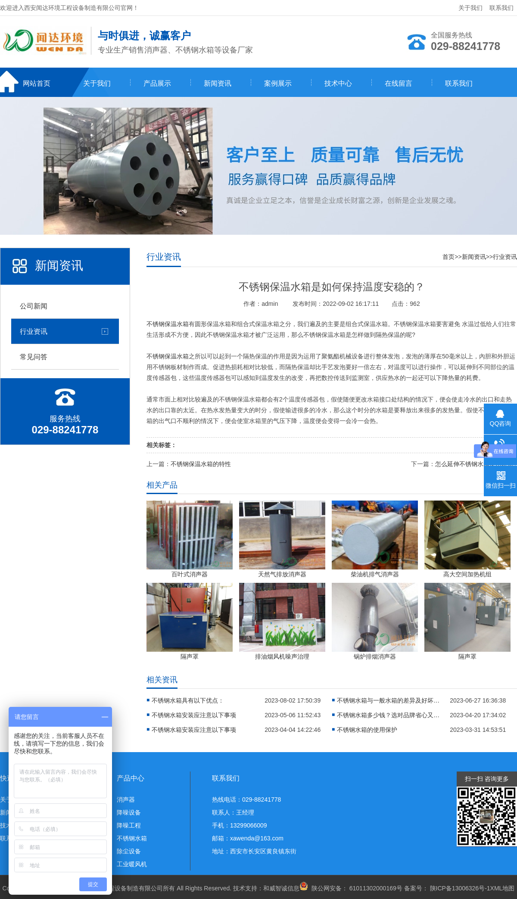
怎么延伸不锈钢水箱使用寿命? (476, 463)
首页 (448, 256)
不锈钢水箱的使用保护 (367, 729)
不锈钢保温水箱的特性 (201, 463)
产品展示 (157, 83)
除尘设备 (129, 851)
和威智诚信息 (281, 888)
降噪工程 (129, 825)
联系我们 (501, 7)
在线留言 (398, 83)
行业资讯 (33, 331)
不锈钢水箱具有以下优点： (188, 700)
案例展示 (278, 83)
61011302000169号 (375, 888)
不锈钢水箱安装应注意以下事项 (194, 715)
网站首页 (36, 83)
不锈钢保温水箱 (167, 323)
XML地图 (502, 888)
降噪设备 (129, 812)
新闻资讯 (217, 83)
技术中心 (338, 83)
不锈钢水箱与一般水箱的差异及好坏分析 (388, 700)
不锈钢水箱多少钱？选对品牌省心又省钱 (388, 715)
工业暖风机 (132, 864)
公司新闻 (33, 306)
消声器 (126, 799)
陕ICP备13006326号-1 (460, 888)
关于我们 (470, 7)
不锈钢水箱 (132, 838)
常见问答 (33, 357)
